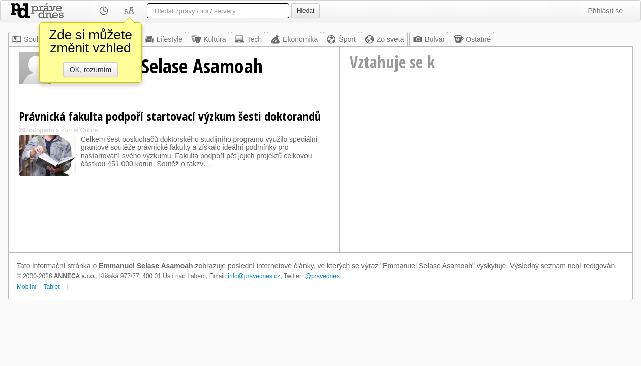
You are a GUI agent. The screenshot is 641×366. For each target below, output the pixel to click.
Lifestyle (163, 39)
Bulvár (429, 39)
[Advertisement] (486, 176)
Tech (248, 39)
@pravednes (322, 276)
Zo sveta (384, 39)
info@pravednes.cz (254, 276)
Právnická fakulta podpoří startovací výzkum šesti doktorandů (170, 116)
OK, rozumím (90, 70)
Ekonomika (294, 39)
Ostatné (472, 39)
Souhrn (29, 39)
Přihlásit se (605, 11)
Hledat (305, 10)
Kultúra (208, 39)
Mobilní (27, 286)
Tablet (52, 286)
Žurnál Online (79, 130)
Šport (340, 39)
